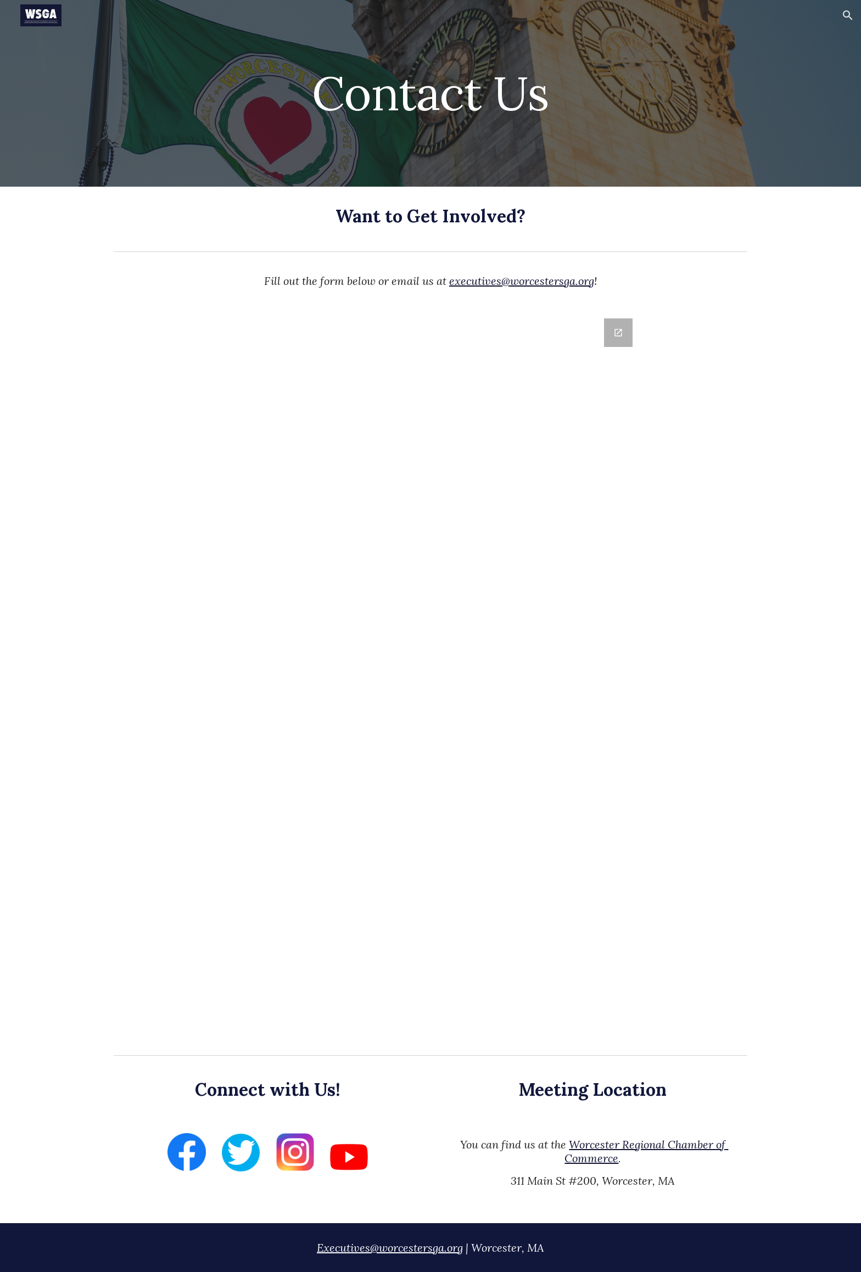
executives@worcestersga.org (521, 281)
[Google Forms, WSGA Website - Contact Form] (430, 677)
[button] (848, 15)
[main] (430, 93)
